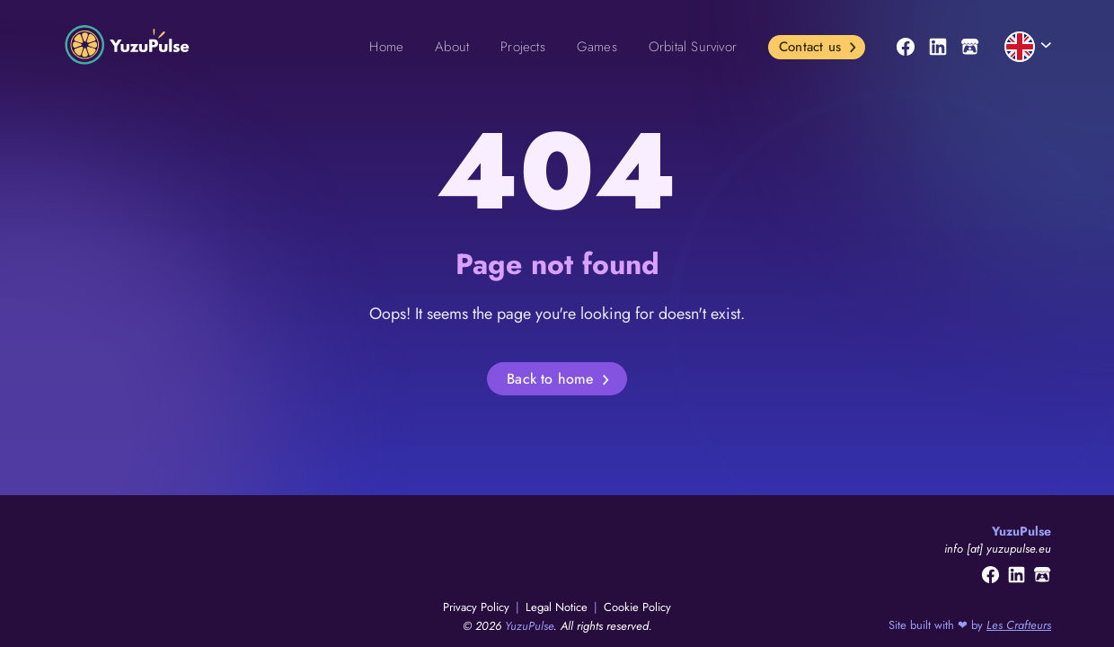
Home (386, 47)
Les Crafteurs (1018, 625)
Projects (522, 47)
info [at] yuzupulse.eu (997, 548)
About (452, 47)
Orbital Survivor (693, 47)
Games (597, 47)
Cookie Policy (637, 607)
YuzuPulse (529, 625)
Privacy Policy (478, 607)
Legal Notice (558, 607)
